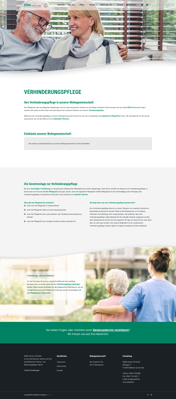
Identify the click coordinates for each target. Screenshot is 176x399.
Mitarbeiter (131, 5)
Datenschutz (61, 366)
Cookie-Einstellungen (32, 370)
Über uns (71, 5)
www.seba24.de (128, 382)
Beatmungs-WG (106, 5)
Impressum (61, 362)
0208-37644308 (134, 373)
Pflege (82, 5)
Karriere (92, 5)
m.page (49, 395)
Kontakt (120, 5)
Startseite (61, 5)
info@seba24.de (134, 379)
